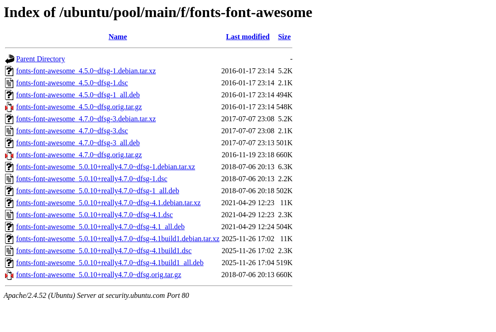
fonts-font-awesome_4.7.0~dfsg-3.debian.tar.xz (86, 119)
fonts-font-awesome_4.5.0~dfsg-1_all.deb (78, 95)
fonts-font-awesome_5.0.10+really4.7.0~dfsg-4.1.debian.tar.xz (108, 203)
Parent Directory (40, 59)
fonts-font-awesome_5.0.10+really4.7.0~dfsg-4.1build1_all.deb (110, 263)
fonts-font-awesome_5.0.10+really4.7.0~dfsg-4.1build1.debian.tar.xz (118, 239)
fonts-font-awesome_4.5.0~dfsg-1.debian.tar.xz (86, 71)
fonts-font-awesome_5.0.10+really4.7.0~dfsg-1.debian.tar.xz (105, 167)
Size (284, 37)
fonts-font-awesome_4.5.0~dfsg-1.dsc (72, 83)
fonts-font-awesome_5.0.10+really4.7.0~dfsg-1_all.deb (97, 191)
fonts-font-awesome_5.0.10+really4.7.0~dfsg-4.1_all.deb (100, 227)
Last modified (248, 37)
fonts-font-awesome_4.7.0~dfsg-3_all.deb (78, 143)
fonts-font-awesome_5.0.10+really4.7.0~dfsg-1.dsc (91, 179)
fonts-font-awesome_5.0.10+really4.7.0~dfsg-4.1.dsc (94, 215)
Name (118, 37)
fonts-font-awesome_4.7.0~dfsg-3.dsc (72, 131)
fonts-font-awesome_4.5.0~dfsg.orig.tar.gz (79, 107)
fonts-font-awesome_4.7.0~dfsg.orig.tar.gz (79, 155)
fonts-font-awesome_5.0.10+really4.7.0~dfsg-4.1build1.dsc (104, 251)
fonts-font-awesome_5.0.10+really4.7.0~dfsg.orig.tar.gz (98, 275)
